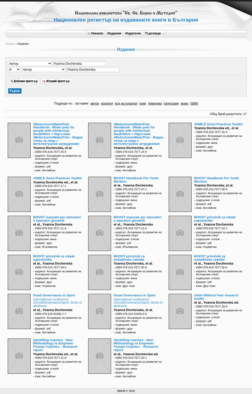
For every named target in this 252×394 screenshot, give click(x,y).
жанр (184, 103)
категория (171, 103)
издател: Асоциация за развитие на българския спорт (58, 157)
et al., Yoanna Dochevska (133, 185)
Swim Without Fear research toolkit (216, 297)
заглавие (81, 103)
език (142, 103)
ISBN (194, 103)
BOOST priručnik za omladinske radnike (129, 257)
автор (94, 103)
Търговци (154, 33)
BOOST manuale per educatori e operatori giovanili (57, 218)
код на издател (126, 103)
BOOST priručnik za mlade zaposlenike (215, 218)
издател (107, 103)
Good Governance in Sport (54, 295)
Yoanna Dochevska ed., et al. (55, 354)
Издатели (133, 33)
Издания (114, 33)
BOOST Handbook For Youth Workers (136, 179)
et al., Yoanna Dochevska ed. (216, 302)
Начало (95, 33)
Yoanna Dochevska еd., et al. (216, 128)
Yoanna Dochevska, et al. (53, 148)
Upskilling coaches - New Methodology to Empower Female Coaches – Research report (55, 345)
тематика (155, 103)
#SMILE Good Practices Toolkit (218, 124)
